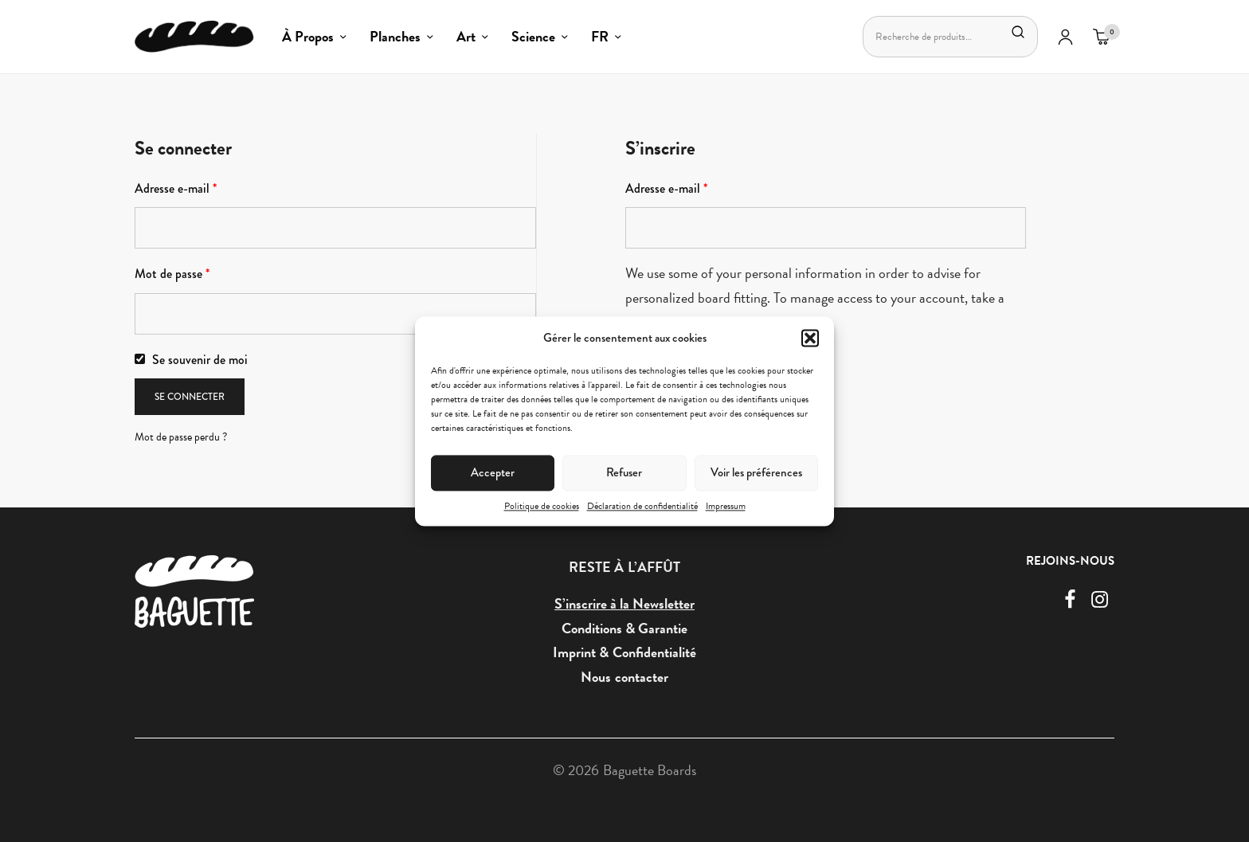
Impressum (726, 506)
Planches (395, 36)
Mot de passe (172, 273)
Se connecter (190, 397)
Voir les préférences (756, 472)
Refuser (624, 472)
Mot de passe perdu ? (181, 437)
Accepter (493, 472)
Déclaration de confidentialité (642, 506)
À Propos (308, 36)
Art (466, 36)
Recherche (1018, 32)
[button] (810, 338)
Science (533, 36)
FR (600, 36)
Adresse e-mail (176, 188)
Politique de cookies (541, 506)
